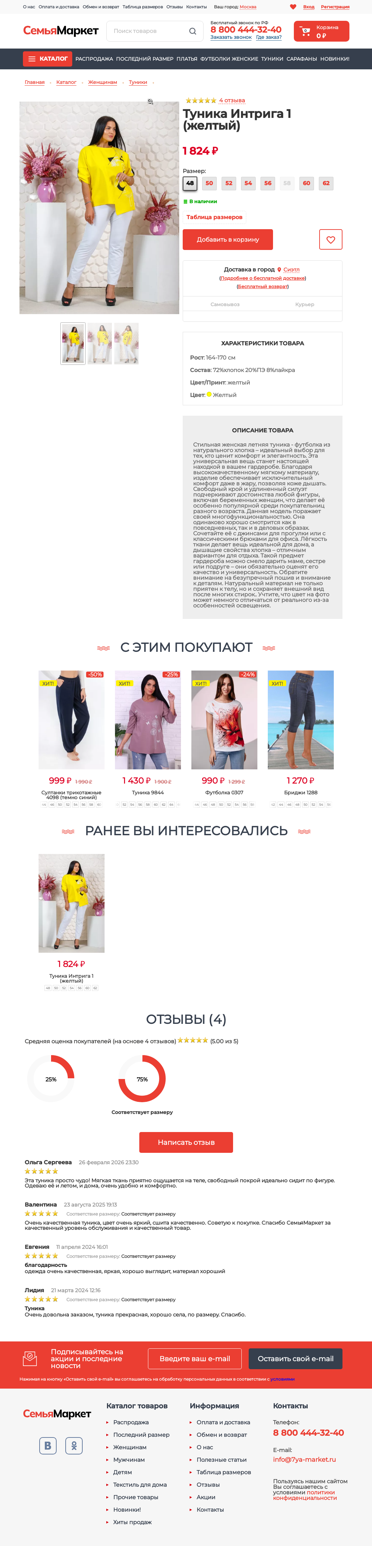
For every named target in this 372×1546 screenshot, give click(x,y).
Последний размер (144, 59)
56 (267, 183)
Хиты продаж (132, 1522)
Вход (308, 6)
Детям (122, 1472)
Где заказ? (269, 37)
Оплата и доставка (59, 6)
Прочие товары (135, 1497)
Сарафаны (302, 59)
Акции (206, 1497)
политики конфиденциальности (305, 1495)
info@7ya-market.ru (304, 1459)
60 (306, 183)
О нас (29, 6)
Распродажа (94, 59)
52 (228, 183)
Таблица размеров (143, 6)
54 (248, 183)
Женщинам (130, 1447)
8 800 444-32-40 (245, 30)
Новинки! (334, 59)
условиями (283, 1379)
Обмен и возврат (101, 6)
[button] (25, 731)
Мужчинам (129, 1460)
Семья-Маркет (61, 31)
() (262, 278)
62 (326, 183)
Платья (186, 59)
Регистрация (335, 6)
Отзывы (174, 6)
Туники (272, 59)
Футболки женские (229, 59)
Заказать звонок (230, 37)
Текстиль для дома (140, 1485)
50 (209, 183)
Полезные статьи (222, 1460)
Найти (192, 31)
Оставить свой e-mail (295, 1359)
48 (190, 183)
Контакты (196, 6)
